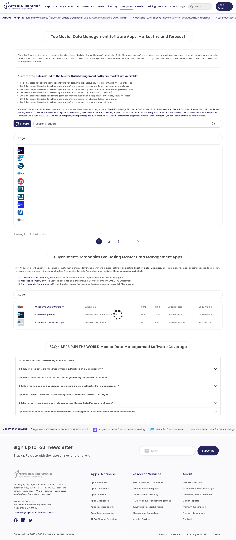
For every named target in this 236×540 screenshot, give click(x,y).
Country (177, 294)
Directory (112, 6)
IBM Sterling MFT (157, 115)
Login (182, 6)
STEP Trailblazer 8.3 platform (96, 112)
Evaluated (204, 294)
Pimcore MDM (173, 112)
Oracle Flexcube (208, 429)
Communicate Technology (35, 284)
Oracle (36, 219)
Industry (79, 294)
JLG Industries (228, 17)
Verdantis (38, 212)
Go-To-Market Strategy (145, 494)
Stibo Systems (41, 189)
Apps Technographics (102, 513)
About (173, 6)
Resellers (140, 6)
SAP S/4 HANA (122, 17)
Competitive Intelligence (146, 488)
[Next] (138, 241)
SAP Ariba (163, 429)
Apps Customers (100, 488)
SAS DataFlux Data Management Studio (127, 115)
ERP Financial (82, 429)
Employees (128, 294)
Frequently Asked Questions (197, 494)
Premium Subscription (194, 506)
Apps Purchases (99, 482)
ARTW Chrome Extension (104, 519)
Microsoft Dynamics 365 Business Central (47, 429)
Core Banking (228, 429)
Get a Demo (220, 6)
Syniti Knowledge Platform (122, 109)
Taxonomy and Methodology (198, 488)
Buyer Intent (67, 6)
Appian (37, 204)
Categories (126, 6)
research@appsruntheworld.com (33, 512)
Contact (187, 519)
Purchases (83, 6)
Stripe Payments (110, 429)
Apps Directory (99, 494)
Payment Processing (135, 429)
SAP (35, 158)
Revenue (153, 294)
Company (38, 294)
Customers (97, 6)
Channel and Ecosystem (145, 513)
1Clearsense (98, 115)
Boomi (36, 165)
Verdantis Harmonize (207, 112)
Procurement (180, 429)
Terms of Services (170, 534)
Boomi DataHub (181, 109)
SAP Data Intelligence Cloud (150, 112)
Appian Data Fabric (123, 112)
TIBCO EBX (44, 115)
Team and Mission (192, 482)
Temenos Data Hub (27, 115)
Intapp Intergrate (81, 115)
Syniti (36, 150)
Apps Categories (100, 500)
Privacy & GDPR (197, 534)
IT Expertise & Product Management (152, 500)
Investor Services (141, 519)
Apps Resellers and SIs (102, 506)
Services (163, 6)
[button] (22, 123)
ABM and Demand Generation (148, 482)
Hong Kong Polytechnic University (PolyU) (36, 17)
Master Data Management (147, 150)
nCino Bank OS (205, 17)
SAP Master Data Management (155, 109)
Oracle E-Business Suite (77, 17)
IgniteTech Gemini (177, 115)
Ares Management (30, 280)
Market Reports (191, 500)
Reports (51, 6)
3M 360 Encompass (61, 115)
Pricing (152, 6)
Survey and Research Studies (148, 506)
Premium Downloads (194, 513)
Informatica (39, 173)
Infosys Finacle (163, 17)
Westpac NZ (144, 17)
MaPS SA (37, 181)
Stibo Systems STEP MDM (67, 112)
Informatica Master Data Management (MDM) (83, 173)
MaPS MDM (47, 112)
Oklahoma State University (35, 277)
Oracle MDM (188, 112)
